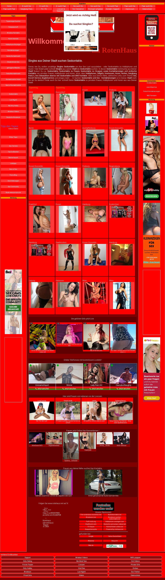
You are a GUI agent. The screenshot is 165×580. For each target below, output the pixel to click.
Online (72, 35)
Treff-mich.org (91, 521)
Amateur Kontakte (13, 33)
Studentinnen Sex (13, 62)
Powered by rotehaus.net (114, 529)
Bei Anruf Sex (81, 561)
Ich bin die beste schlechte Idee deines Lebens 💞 (42, 337)
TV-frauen (90, 527)
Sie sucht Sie (95, 6)
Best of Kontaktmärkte (13, 85)
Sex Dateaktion (78, 9)
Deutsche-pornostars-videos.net (115, 524)
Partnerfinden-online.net (114, 527)
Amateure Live (91, 517)
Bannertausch (13, 157)
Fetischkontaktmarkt (13, 73)
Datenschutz (147, 9)
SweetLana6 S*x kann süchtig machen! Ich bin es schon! (68, 412)
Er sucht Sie (26, 6)
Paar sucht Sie (129, 6)
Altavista (91, 541)
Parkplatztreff (13, 27)
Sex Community (13, 187)
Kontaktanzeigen (13, 50)
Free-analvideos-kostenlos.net (91, 514)
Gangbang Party (26, 9)
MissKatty (87, 45)
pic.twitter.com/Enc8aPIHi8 (46, 515)
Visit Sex (81, 568)
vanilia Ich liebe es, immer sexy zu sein (94, 411)
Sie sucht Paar (112, 6)
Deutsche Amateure (13, 117)
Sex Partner (135, 572)
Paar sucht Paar (9, 9)
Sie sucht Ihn (78, 6)
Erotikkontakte (152, 83)
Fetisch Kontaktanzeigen (151, 91)
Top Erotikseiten (13, 152)
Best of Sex (13, 169)
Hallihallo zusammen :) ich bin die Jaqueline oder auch (53, 483)
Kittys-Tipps (13, 137)
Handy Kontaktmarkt (13, 56)
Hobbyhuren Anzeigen (13, 44)
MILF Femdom (151, 95)
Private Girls (135, 565)
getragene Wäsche (13, 68)
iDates (81, 575)
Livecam (81, 565)
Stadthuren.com (90, 524)
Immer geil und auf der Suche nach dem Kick (103, 483)
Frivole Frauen (27, 565)
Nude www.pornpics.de (13, 192)
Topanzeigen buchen (13, 21)
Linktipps (13, 163)
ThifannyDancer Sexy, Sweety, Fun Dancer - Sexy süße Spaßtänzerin (120, 412)
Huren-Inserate (13, 39)
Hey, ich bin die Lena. (96, 336)
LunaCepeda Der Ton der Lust (41, 411)
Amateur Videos (13, 111)
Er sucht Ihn (43, 6)
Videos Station (13, 129)
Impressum (130, 9)
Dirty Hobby (27, 568)
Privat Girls (27, 575)
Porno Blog (13, 175)
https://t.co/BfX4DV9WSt (46, 513)
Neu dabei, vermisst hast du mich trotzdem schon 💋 (123, 337)
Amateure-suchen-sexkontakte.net (114, 518)
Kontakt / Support (112, 9)
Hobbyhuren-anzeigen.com (114, 521)
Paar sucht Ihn (147, 6)
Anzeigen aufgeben (95, 9)
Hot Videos (135, 561)
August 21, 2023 (46, 525)
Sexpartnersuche (91, 529)
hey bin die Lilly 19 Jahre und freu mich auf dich (69, 334)
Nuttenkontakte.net (114, 514)
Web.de (90, 545)
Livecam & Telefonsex (61, 10)
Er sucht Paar (61, 6)
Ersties (135, 568)
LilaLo (72, 45)
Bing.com (115, 541)
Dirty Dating (27, 561)
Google (91, 536)
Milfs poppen (135, 558)
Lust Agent (13, 100)
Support (28, 558)
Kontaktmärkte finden (13, 79)
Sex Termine (13, 146)
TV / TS (44, 9)
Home (9, 6)
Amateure (27, 572)
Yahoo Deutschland (114, 536)
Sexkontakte (13, 94)
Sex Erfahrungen (13, 181)
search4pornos (152, 87)
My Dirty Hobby (13, 106)
